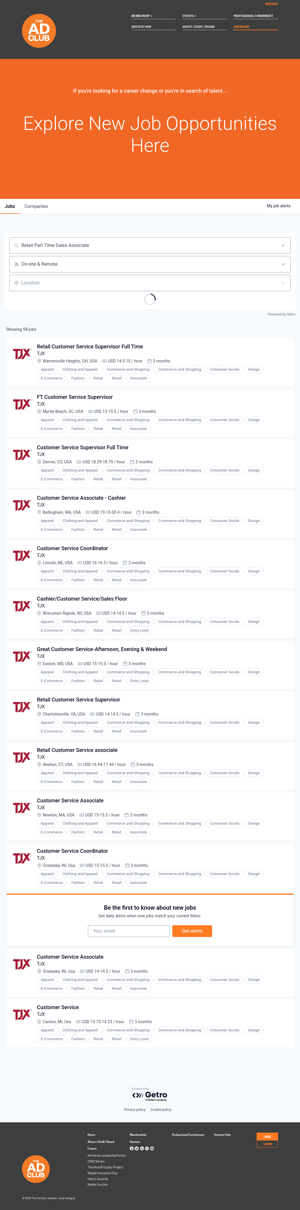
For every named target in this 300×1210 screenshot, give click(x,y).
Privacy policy (135, 1110)
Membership (142, 16)
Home (91, 1134)
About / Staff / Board (199, 27)
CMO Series (96, 1161)
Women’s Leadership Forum (107, 1155)
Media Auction (98, 1184)
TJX (41, 353)
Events (190, 16)
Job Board (241, 27)
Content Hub (141, 27)
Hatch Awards (98, 1178)
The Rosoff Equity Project (105, 1167)
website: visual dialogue (61, 1197)
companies (36, 206)
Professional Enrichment (253, 16)
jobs (10, 206)
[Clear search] (283, 245)
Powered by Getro (281, 314)
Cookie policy (160, 1110)
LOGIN (268, 1143)
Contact (271, 3)
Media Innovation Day (103, 1173)
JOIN (267, 1136)
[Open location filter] (283, 283)
